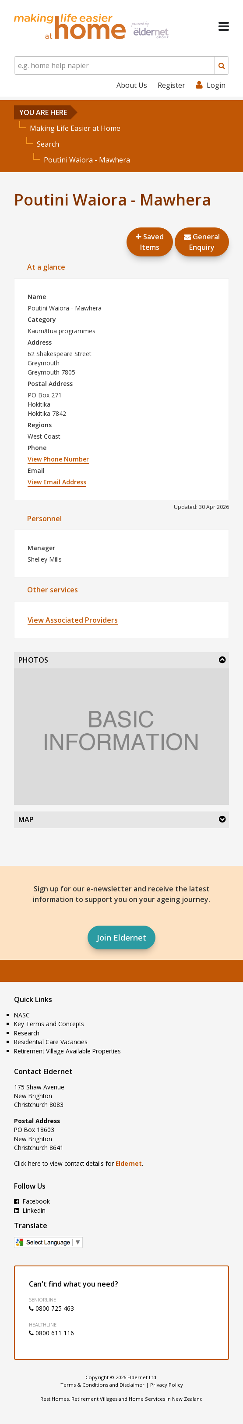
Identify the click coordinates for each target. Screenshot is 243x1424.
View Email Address (57, 482)
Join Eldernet (121, 937)
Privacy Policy (166, 1384)
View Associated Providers (73, 620)
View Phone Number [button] (58, 459)
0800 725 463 (51, 1308)
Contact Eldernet (43, 1071)
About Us (131, 85)
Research (26, 1033)
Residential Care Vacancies (51, 1042)
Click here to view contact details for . (78, 1163)
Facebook (32, 1201)
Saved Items (150, 242)
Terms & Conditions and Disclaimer (102, 1384)
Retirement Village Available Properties (67, 1051)
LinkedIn (30, 1210)
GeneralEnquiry (202, 242)
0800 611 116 (51, 1333)
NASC (22, 1015)
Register (171, 85)
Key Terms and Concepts (49, 1024)
